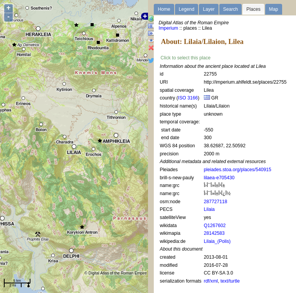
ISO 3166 (188, 98)
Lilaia (209, 209)
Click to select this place (186, 58)
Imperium (168, 28)
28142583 (214, 233)
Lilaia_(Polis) (217, 241)
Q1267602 (215, 225)
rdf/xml (211, 281)
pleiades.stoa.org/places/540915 (237, 169)
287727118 (215, 201)
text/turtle (230, 281)
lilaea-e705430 (219, 177)
